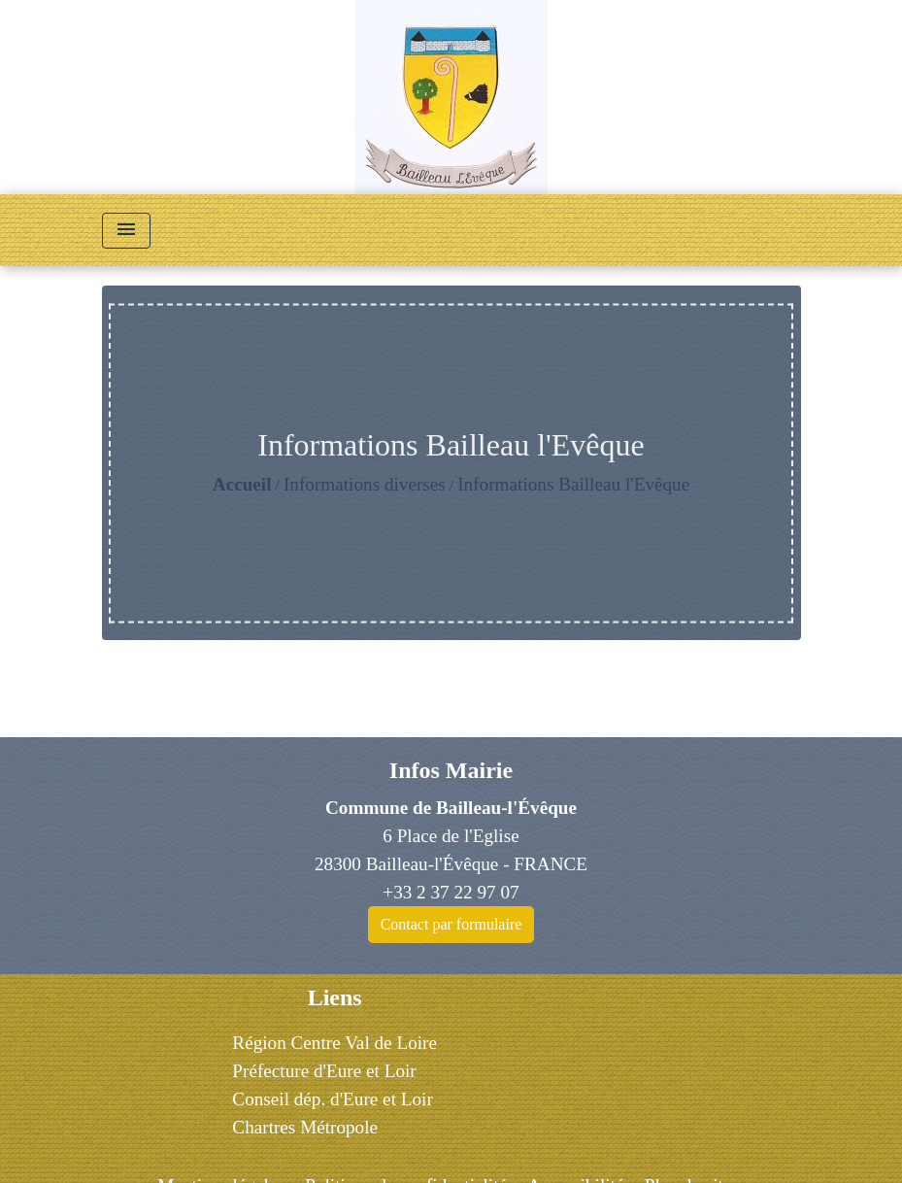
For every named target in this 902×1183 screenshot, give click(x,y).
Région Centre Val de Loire (334, 1042)
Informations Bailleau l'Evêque (573, 484)
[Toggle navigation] (126, 231)
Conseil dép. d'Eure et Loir (332, 1099)
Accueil (242, 484)
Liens (335, 997)
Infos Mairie (451, 770)
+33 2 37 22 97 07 (450, 892)
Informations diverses (365, 484)
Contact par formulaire (451, 924)
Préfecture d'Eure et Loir (324, 1071)
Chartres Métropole (305, 1127)
